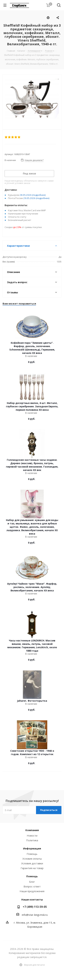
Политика (32, 840)
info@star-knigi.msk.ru (35, 914)
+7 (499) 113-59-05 (35, 907)
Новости (32, 835)
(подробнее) (39, 194)
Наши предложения (32, 891)
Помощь (32, 854)
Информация (32, 848)
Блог (32, 881)
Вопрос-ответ (32, 886)
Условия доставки (32, 863)
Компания (32, 830)
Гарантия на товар (32, 868)
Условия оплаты (32, 858)
